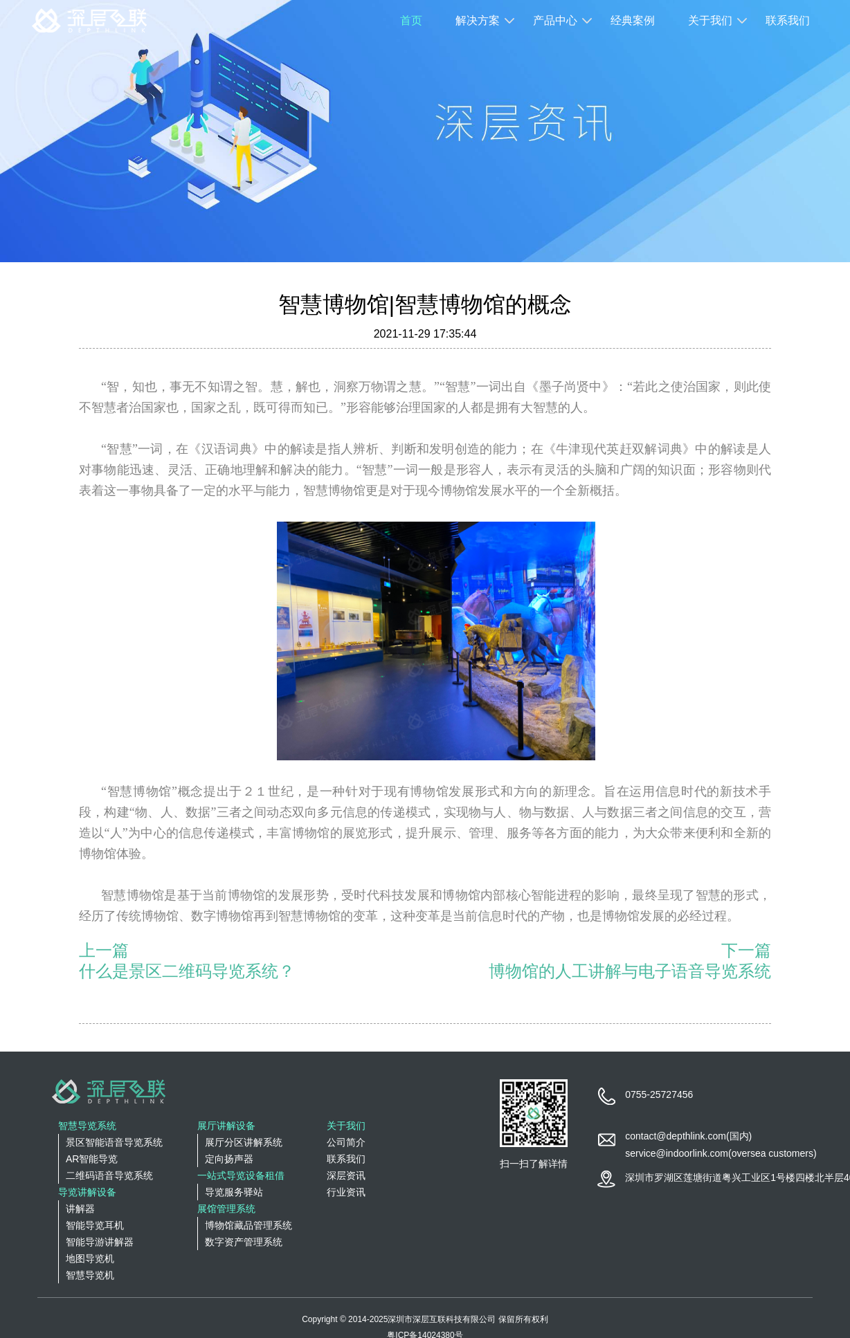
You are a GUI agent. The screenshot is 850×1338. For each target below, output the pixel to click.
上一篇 (104, 950)
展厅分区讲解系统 (243, 1142)
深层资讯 (346, 1175)
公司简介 (346, 1142)
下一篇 (746, 950)
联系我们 (788, 20)
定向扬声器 (229, 1158)
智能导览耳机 (95, 1225)
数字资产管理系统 (243, 1241)
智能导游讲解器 (100, 1241)
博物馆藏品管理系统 (248, 1225)
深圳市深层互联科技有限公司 (442, 1319)
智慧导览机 (90, 1275)
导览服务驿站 (234, 1192)
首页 (411, 20)
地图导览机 (90, 1258)
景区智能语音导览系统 (114, 1142)
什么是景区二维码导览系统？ (187, 971)
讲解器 (80, 1208)
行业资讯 (346, 1192)
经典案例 (633, 20)
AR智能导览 (92, 1158)
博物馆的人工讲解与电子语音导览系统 (630, 971)
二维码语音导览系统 (109, 1175)
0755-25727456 (659, 1094)
